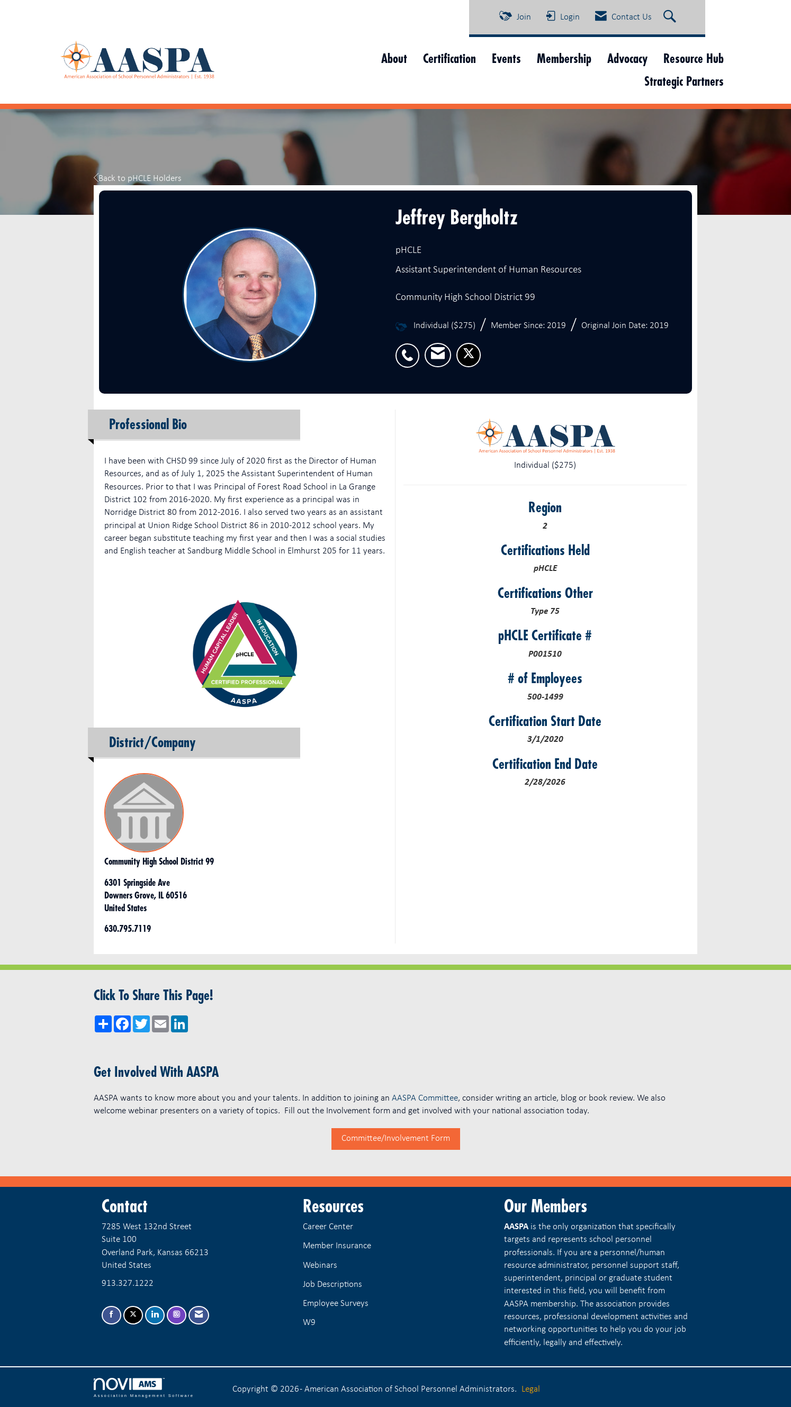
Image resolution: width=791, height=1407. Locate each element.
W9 (309, 1322)
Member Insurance (337, 1245)
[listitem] (410, 349)
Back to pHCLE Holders (138, 178)
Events (506, 58)
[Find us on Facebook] (111, 1315)
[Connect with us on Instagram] (176, 1315)
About (394, 58)
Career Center (328, 1226)
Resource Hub (693, 58)
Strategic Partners (684, 81)
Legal (531, 1389)
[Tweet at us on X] (133, 1315)
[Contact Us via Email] (198, 1315)
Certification (449, 58)
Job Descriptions (332, 1284)
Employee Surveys (335, 1303)
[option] (245, 651)
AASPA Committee (425, 1098)
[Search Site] (671, 17)
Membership (564, 58)
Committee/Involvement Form (395, 1138)
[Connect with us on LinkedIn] (155, 1315)
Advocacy (627, 58)
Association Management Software (144, 1388)
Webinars (320, 1265)
